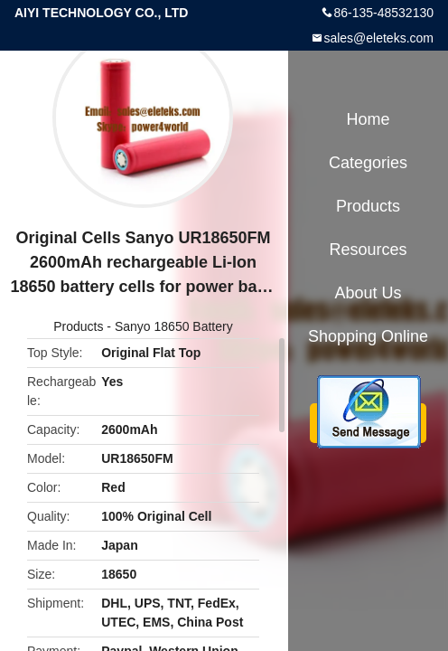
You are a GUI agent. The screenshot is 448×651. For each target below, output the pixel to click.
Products (78, 326)
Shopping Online (368, 336)
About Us (367, 293)
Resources (367, 250)
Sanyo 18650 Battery (174, 326)
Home (367, 119)
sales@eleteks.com (378, 38)
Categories (368, 163)
